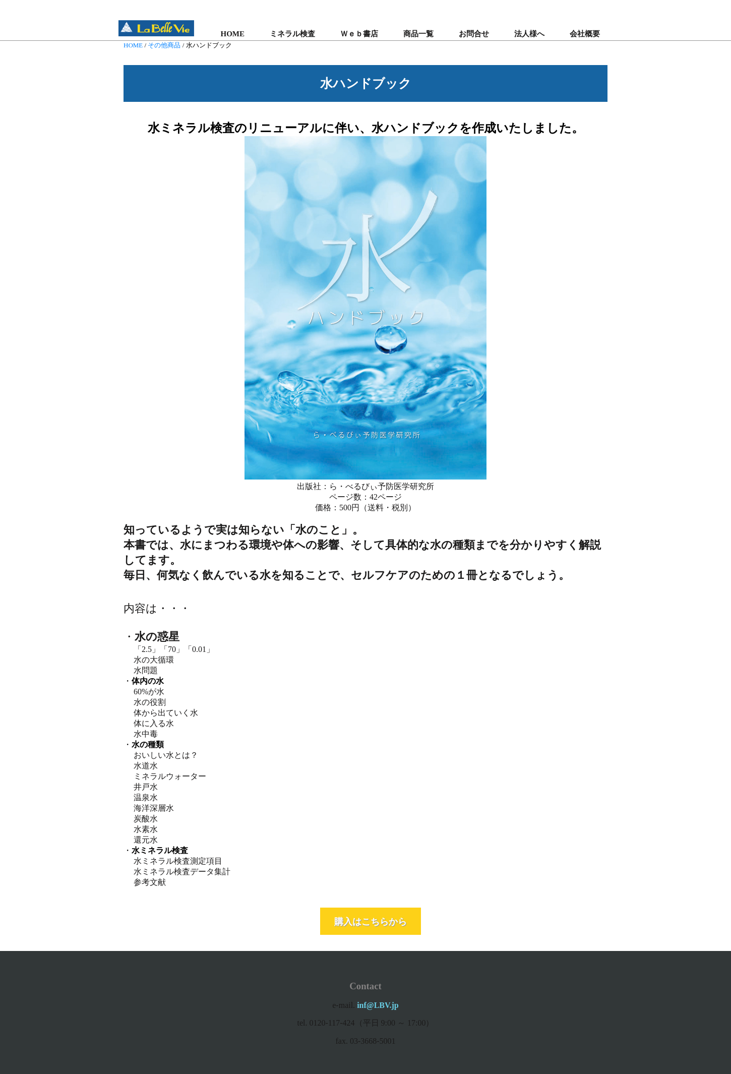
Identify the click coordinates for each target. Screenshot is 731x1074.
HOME (233, 34)
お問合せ (474, 34)
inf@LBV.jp (378, 1005)
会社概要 (585, 34)
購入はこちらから (370, 921)
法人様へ (529, 34)
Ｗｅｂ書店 (359, 34)
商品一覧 (418, 34)
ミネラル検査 (292, 34)
